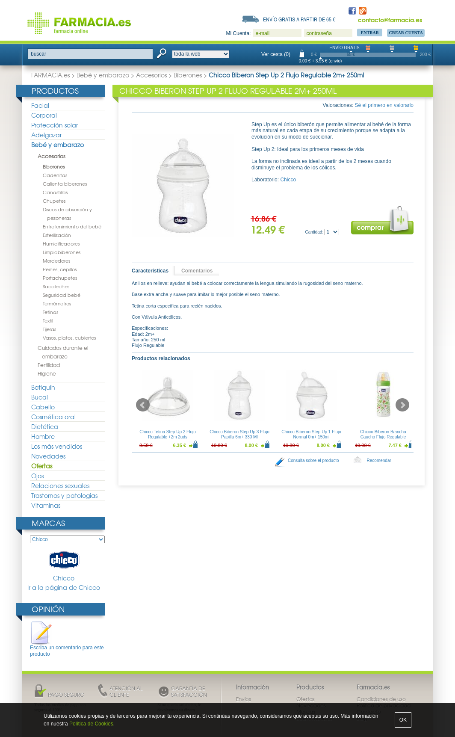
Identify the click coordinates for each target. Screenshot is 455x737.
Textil (48, 320)
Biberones (188, 75)
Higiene (47, 373)
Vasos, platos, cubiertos (69, 337)
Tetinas (50, 311)
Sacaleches (56, 286)
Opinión (48, 609)
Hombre (43, 436)
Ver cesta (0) (275, 54)
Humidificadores (61, 243)
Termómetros (57, 303)
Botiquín (43, 387)
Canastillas (55, 192)
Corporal (44, 115)
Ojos (37, 475)
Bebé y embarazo (103, 75)
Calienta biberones (65, 183)
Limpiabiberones (61, 252)
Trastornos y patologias (64, 495)
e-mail (262, 33)
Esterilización (57, 234)
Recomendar (379, 460)
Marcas (48, 523)
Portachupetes (60, 277)
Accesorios (151, 75)
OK (403, 720)
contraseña (318, 33)
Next (402, 405)
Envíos (243, 699)
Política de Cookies (91, 724)
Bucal (39, 397)
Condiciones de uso (381, 699)
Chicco (63, 565)
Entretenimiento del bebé (72, 226)
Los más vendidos (56, 446)
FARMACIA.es (50, 75)
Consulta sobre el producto (313, 460)
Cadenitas (55, 175)
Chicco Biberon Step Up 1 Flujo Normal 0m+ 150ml (311, 434)
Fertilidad (49, 365)
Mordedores (56, 260)
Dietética (44, 426)
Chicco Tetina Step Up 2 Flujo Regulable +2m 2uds (167, 434)
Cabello (43, 407)
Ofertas (41, 466)
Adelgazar (46, 134)
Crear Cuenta (406, 32)
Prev (143, 405)
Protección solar (54, 125)
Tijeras (49, 329)
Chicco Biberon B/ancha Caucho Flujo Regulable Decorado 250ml (383, 436)
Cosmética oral (53, 416)
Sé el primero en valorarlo (384, 105)
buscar (38, 54)
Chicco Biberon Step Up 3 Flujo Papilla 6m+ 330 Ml (239, 434)
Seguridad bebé (61, 294)
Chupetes (54, 200)
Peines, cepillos (60, 269)
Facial (40, 105)
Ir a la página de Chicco (63, 587)
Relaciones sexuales (60, 485)
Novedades (48, 456)
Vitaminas (45, 505)
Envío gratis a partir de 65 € (299, 19)
